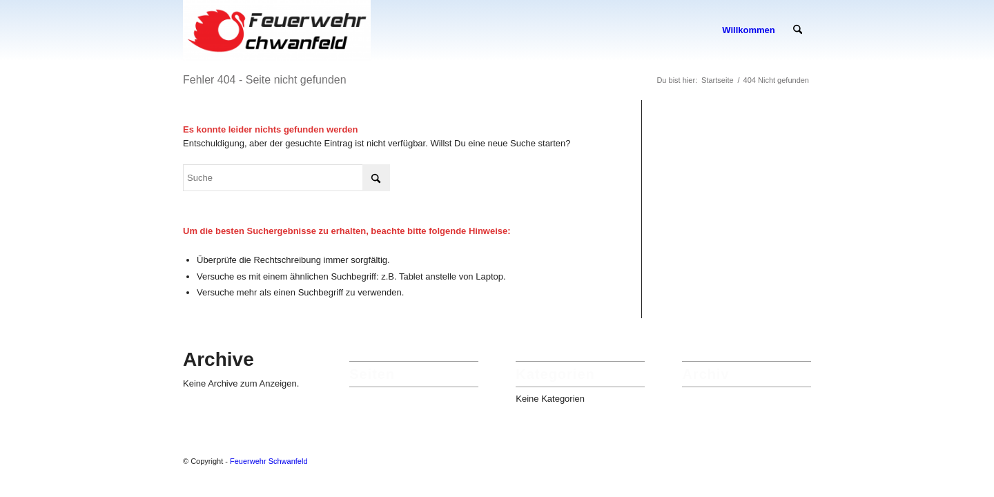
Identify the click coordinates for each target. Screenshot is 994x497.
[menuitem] (748, 30)
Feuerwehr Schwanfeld (269, 461)
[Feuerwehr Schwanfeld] (277, 30)
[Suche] (797, 30)
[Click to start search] (376, 177)
